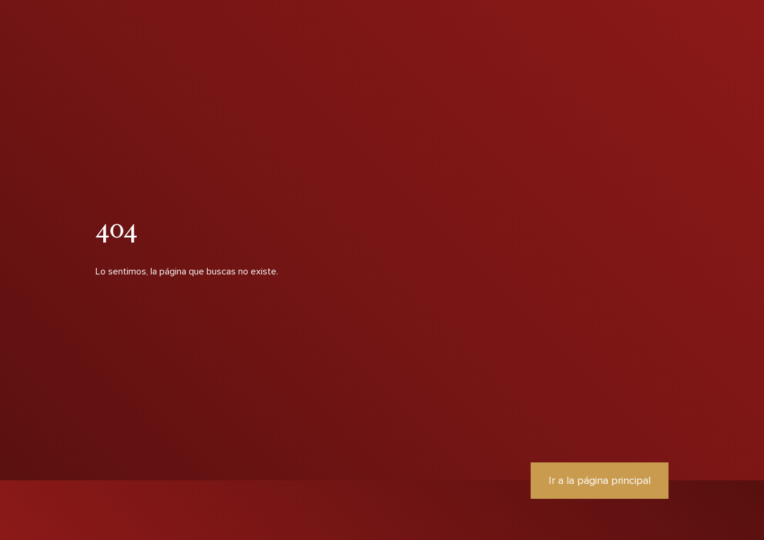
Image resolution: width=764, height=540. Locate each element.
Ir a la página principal (600, 480)
